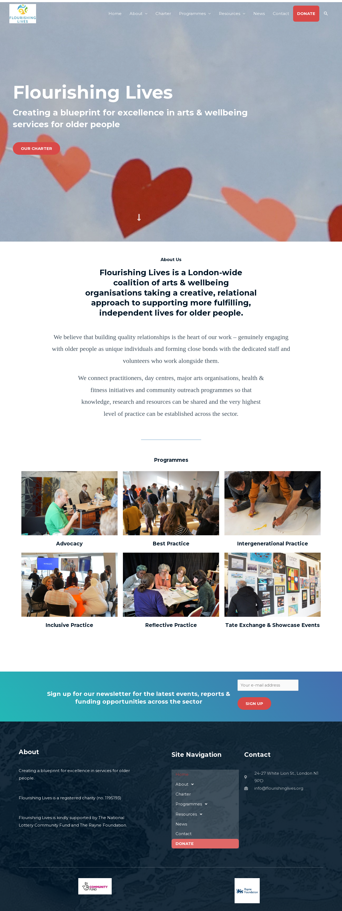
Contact (281, 13)
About (136, 13)
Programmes (192, 13)
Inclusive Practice (69, 625)
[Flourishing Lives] (22, 13)
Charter (163, 13)
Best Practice (171, 544)
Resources (229, 13)
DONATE (306, 13)
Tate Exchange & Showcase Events (272, 625)
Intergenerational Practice (272, 544)
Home (115, 13)
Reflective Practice (171, 625)
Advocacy (69, 544)
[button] (326, 13)
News (259, 13)
